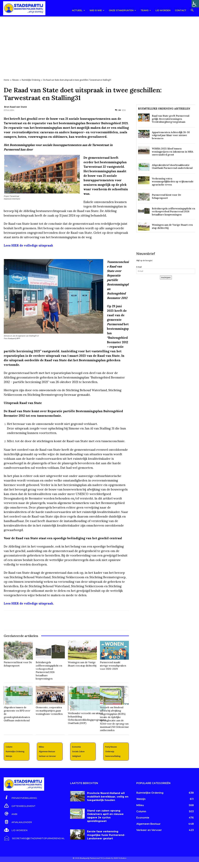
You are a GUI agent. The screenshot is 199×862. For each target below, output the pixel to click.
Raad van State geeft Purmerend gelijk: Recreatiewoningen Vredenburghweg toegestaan (170, 118)
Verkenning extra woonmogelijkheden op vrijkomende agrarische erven (172, 181)
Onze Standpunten (122, 10)
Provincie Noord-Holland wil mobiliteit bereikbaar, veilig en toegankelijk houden (107, 797)
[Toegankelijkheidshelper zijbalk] (195, 3)
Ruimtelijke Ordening (31, 80)
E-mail (139, 267)
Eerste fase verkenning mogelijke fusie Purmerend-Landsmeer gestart (106, 835)
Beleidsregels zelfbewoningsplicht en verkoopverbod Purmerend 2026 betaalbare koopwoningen (49, 670)
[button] (192, 10)
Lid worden (163, 10)
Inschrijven (166, 277)
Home (6, 80)
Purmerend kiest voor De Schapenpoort (18, 664)
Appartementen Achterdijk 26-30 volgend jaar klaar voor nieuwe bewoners (171, 135)
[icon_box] (20, 797)
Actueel (78, 10)
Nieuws (15, 80)
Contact (180, 10)
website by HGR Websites (115, 858)
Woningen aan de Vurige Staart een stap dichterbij (82, 664)
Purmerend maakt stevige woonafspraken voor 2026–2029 (113, 665)
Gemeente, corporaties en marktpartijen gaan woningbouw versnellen (49, 710)
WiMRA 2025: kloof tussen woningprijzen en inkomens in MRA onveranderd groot (172, 151)
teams (146, 10)
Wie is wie (97, 10)
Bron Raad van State (15, 106)
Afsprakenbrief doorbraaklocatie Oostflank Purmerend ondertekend (172, 167)
